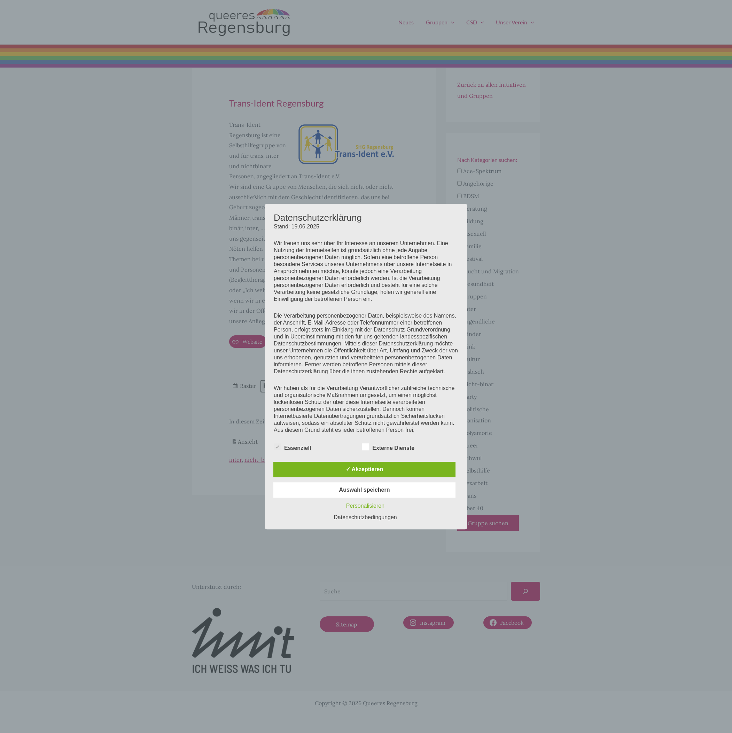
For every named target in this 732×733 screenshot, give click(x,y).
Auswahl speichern (364, 490)
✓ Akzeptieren (364, 469)
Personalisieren (365, 506)
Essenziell (292, 447)
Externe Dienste (388, 447)
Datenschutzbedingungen (365, 517)
